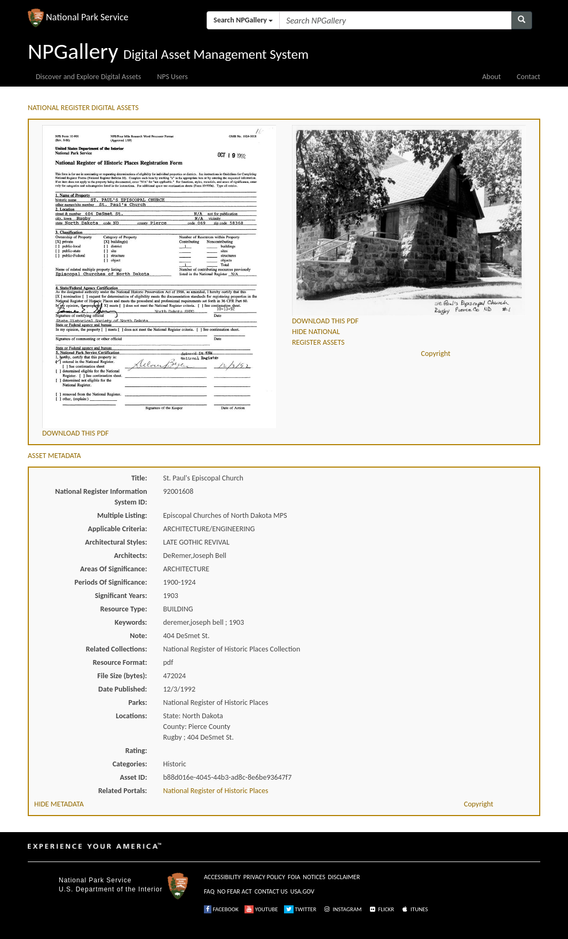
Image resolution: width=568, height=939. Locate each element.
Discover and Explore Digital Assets (88, 76)
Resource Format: (120, 662)
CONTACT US (271, 891)
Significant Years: (121, 595)
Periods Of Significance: (111, 582)
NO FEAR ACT (234, 891)
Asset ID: (133, 777)
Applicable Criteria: (117, 528)
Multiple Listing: (122, 515)
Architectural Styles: (116, 542)
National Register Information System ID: (101, 497)
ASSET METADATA (54, 455)
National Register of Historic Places (216, 790)
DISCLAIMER (344, 877)
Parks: (137, 702)
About (491, 76)
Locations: (131, 715)
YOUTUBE (261, 909)
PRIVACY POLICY (264, 877)
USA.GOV (302, 891)
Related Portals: (122, 790)
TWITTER (300, 909)
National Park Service (95, 880)
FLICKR (381, 909)
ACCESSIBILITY (222, 877)
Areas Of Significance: (113, 568)
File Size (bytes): (122, 675)
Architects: (130, 555)
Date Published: (122, 689)
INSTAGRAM (342, 909)
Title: (139, 478)
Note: (138, 635)
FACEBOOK (221, 909)
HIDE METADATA (59, 804)
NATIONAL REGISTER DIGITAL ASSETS (83, 107)
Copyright (436, 353)
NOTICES (314, 877)
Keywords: (131, 622)
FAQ (209, 891)
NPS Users (172, 76)
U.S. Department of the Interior (110, 889)
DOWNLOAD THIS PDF (75, 433)
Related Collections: (116, 649)
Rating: (136, 750)
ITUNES (414, 909)
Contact (528, 76)
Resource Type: (123, 609)
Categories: (130, 764)
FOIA (294, 877)
